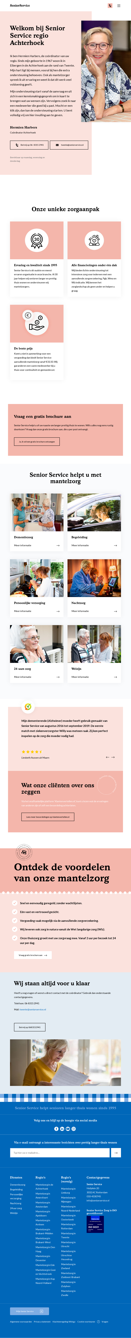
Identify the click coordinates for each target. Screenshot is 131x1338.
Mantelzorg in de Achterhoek (44, 1186)
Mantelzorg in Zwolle (68, 1292)
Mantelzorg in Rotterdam (68, 1226)
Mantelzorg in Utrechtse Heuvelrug (68, 1255)
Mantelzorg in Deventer (43, 1258)
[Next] (113, 757)
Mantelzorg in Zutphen (68, 1284)
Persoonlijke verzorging (16, 1196)
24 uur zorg (16, 1208)
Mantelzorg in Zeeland (68, 1266)
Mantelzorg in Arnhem (43, 1222)
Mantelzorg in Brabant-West (43, 1240)
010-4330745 (94, 1196)
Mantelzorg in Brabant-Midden (44, 1231)
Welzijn (14, 1212)
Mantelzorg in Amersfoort (43, 1195)
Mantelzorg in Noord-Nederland (70, 1208)
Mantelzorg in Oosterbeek (68, 1217)
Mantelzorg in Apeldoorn (43, 1213)
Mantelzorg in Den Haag (45, 1249)
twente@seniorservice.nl (33, 1009)
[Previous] (107, 757)
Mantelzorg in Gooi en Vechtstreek (45, 1271)
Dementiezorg (17, 1184)
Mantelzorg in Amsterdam (43, 1204)
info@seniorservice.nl (98, 1200)
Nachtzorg (15, 1203)
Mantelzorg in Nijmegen (68, 1199)
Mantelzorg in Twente (68, 1235)
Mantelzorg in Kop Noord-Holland (45, 1280)
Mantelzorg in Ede (45, 1265)
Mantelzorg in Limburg (68, 1190)
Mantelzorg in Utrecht (68, 1244)
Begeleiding (16, 1189)
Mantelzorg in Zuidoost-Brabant (70, 1275)
